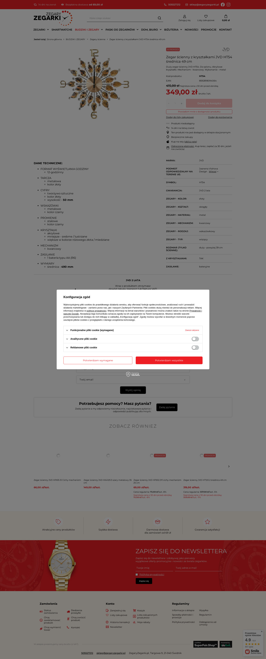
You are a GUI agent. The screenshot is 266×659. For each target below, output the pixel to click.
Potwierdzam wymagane (98, 360)
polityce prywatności (96, 310)
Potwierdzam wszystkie (169, 360)
